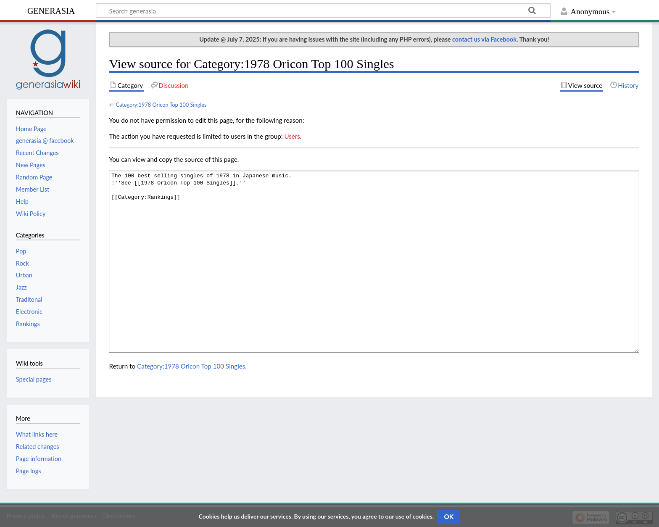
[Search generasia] (323, 10)
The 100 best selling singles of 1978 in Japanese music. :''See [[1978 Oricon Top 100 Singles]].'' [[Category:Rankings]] (374, 262)
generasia (51, 9)
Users (292, 136)
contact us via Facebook (484, 39)
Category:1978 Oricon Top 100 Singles (161, 104)
